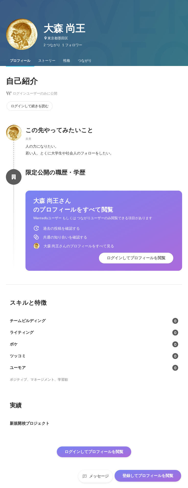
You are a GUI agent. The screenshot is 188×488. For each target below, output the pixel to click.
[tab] (20, 60)
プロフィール (20, 60)
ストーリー (46, 60)
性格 (66, 60)
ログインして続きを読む (29, 106)
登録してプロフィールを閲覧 (147, 475)
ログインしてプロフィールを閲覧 (136, 258)
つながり (85, 60)
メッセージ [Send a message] (95, 476)
